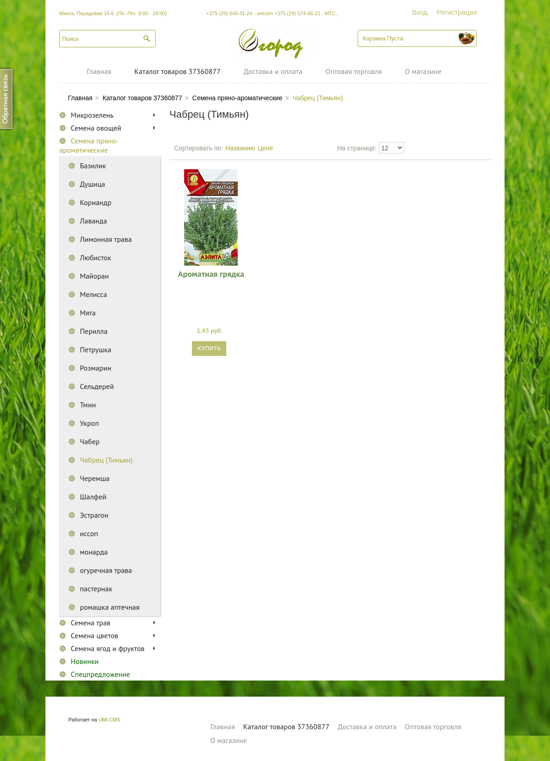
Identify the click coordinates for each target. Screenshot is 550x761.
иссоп (89, 533)
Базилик (93, 165)
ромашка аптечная (110, 607)
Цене (265, 148)
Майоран (94, 275)
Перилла (93, 331)
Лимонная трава (106, 239)
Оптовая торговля (354, 71)
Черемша (95, 478)
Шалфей (93, 496)
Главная (99, 71)
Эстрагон (94, 515)
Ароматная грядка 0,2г (211, 274)
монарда (94, 551)
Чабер (90, 441)
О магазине (423, 71)
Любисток (95, 257)
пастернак (96, 588)
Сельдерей (97, 386)
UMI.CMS (109, 719)
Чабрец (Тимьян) (106, 459)
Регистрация (457, 12)
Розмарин (95, 367)
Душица (92, 184)
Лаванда (93, 220)
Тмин (88, 404)
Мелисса (93, 294)
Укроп (89, 423)
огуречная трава (106, 570)
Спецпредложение (100, 674)
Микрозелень (92, 115)
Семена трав (91, 622)
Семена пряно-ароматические (88, 145)
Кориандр (96, 202)
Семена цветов (94, 635)
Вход (419, 12)
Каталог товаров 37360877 (178, 71)
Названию (240, 148)
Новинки (85, 661)
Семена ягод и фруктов (108, 648)
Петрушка (95, 349)
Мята (88, 312)
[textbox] (107, 38)
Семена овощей (96, 127)
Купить (209, 348)
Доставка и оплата (272, 71)
